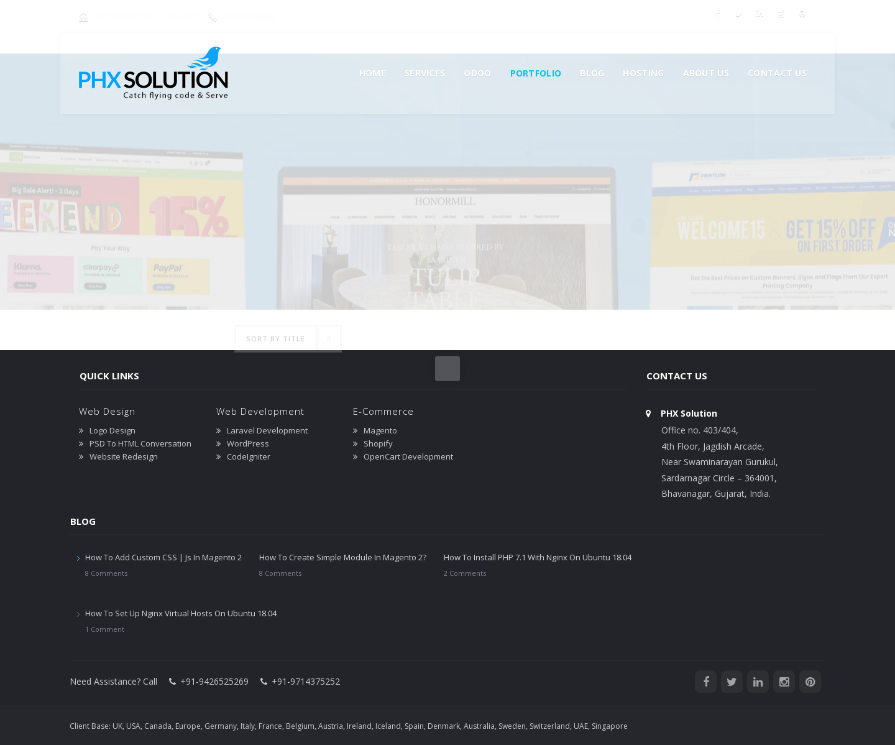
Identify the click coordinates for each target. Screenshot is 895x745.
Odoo (477, 73)
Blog (592, 73)
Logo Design (112, 430)
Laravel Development (267, 430)
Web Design (107, 411)
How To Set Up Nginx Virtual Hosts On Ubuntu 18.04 (181, 613)
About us (706, 73)
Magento (380, 430)
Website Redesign (124, 456)
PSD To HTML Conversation (140, 443)
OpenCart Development (408, 456)
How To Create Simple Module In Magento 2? (342, 557)
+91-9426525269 (257, 16)
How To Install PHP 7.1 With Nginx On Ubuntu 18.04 (537, 557)
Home (372, 73)
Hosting (643, 73)
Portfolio (536, 73)
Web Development (260, 411)
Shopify (378, 443)
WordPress (248, 443)
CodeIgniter (248, 456)
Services (425, 73)
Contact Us (777, 73)
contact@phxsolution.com (147, 16)
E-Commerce (383, 411)
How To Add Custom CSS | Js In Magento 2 (163, 557)
